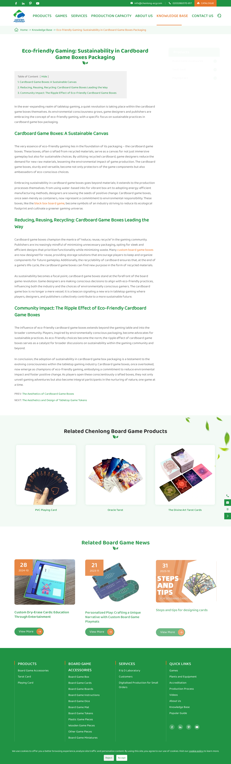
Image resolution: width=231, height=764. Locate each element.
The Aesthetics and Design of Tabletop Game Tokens (54, 400)
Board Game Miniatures (83, 737)
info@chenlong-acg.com (148, 3)
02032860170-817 (182, 3)
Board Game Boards (80, 689)
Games (61, 16)
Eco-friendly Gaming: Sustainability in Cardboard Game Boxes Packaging (101, 30)
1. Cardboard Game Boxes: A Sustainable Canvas (47, 82)
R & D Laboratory (129, 670)
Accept (122, 758)
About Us (144, 16)
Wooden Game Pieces (81, 725)
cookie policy (196, 751)
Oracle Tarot (115, 510)
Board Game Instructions (84, 695)
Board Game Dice (79, 701)
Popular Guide (178, 713)
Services (79, 16)
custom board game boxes (135, 249)
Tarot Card (175, 69)
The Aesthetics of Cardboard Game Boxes (48, 394)
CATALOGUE (205, 3)
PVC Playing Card (46, 510)
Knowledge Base (172, 16)
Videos (173, 695)
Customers (126, 676)
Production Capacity (111, 16)
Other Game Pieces (80, 731)
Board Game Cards (80, 683)
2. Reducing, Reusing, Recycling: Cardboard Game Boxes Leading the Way (63, 87)
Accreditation (177, 683)
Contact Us (202, 16)
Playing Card (177, 78)
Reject (108, 758)
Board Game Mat (78, 707)
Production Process (181, 689)
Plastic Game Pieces (80, 719)
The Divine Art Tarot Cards (185, 510)
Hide (44, 76)
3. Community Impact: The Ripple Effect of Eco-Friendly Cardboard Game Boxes (67, 93)
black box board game (49, 203)
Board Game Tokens (80, 713)
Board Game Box (78, 677)
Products (42, 16)
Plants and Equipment (183, 676)
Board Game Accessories (184, 61)
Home (24, 30)
